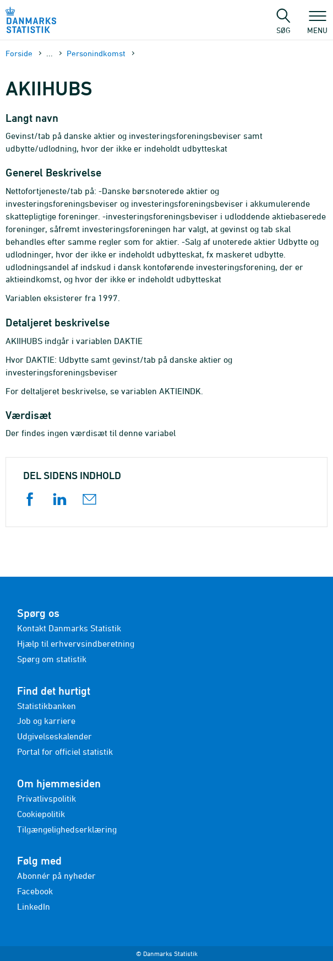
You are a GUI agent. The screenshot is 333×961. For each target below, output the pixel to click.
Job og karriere (46, 721)
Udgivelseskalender (54, 736)
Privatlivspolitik (46, 798)
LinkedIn (33, 906)
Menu (317, 24)
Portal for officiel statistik (65, 751)
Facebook (35, 891)
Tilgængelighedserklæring (67, 829)
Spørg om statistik (51, 659)
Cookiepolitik (41, 814)
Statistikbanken (46, 706)
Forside (19, 53)
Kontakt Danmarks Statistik (69, 628)
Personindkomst (96, 53)
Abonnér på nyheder (56, 876)
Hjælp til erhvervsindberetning (75, 643)
